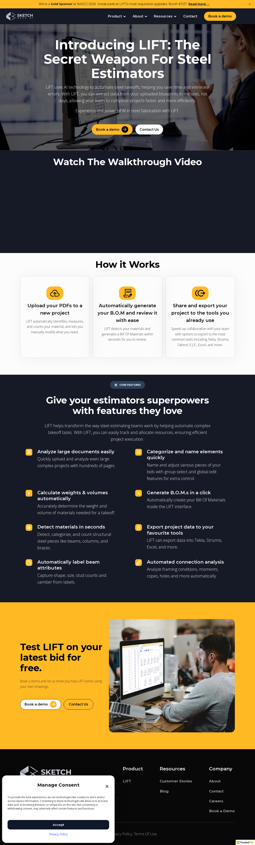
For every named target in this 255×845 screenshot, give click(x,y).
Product (117, 16)
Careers (216, 801)
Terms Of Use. (146, 833)
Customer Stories (176, 781)
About (140, 16)
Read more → (199, 4)
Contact (190, 16)
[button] (107, 786)
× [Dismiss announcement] (249, 4)
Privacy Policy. (121, 833)
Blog (164, 791)
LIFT (127, 781)
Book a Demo (222, 810)
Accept (58, 825)
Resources (165, 16)
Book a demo (220, 16)
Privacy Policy (58, 834)
